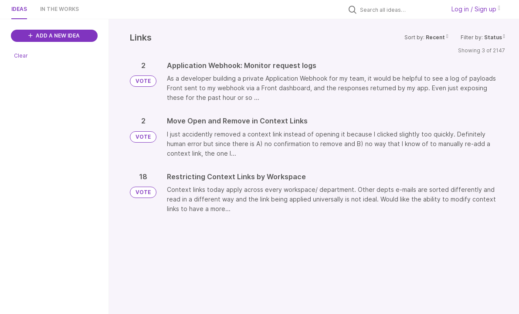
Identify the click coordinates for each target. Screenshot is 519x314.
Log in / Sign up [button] (475, 9)
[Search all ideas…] (400, 9)
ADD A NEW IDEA (54, 35)
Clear (21, 55)
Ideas (19, 9)
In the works (59, 9)
